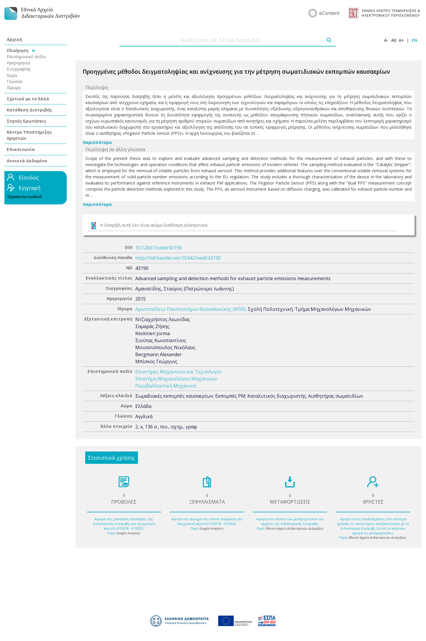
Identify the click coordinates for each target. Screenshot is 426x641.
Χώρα (12, 75)
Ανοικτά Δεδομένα (27, 160)
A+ (401, 40)
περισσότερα (97, 142)
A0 (393, 40)
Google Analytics (128, 533)
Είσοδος (29, 177)
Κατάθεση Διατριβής (29, 110)
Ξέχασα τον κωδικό (24, 196)
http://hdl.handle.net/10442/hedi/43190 (178, 258)
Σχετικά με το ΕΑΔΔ (28, 98)
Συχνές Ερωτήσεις (26, 121)
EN (414, 40)
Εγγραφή (29, 187)
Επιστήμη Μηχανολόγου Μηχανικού (176, 378)
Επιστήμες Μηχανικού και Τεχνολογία (178, 371)
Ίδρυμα (13, 87)
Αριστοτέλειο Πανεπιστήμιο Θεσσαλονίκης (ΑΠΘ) (190, 309)
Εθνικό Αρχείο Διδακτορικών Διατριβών (294, 528)
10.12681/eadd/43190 (158, 247)
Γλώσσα (14, 81)
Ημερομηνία (18, 63)
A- (386, 40)
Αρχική (14, 39)
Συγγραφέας (19, 69)
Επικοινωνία (21, 149)
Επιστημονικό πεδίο (26, 56)
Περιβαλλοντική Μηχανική (165, 385)
